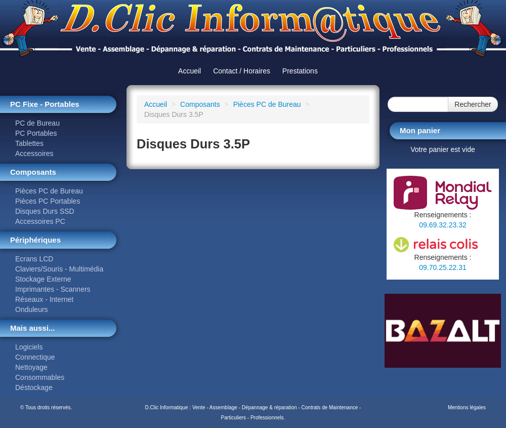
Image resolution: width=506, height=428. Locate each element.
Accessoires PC (40, 221)
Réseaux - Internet (44, 299)
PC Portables (36, 133)
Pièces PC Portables (47, 201)
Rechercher (472, 104)
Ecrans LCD (34, 259)
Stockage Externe (43, 279)
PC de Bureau (37, 123)
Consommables (39, 377)
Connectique (35, 357)
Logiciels (29, 347)
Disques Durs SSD (44, 211)
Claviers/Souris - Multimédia (59, 269)
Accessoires (34, 153)
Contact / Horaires (241, 71)
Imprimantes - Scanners (53, 289)
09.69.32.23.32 (442, 225)
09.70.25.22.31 (442, 267)
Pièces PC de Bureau (49, 191)
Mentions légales (467, 407)
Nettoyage (31, 367)
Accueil (189, 71)
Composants (200, 104)
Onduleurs (31, 309)
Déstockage (34, 387)
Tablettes (29, 143)
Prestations (300, 71)
